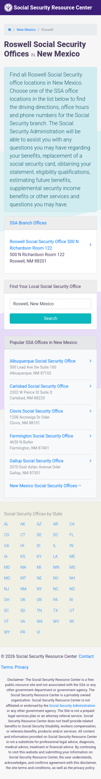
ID (38, 545)
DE (39, 535)
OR (39, 600)
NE (39, 578)
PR (22, 632)
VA (22, 621)
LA (55, 556)
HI (22, 545)
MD (6, 567)
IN (71, 545)
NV (55, 578)
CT (22, 535)
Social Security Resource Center (48, 8)
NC (55, 589)
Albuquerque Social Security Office (50, 361)
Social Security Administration (72, 706)
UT (71, 610)
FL (71, 535)
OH (6, 600)
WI (71, 621)
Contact (86, 656)
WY (6, 632)
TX (55, 610)
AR (55, 524)
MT (23, 578)
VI (38, 632)
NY (39, 589)
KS (22, 556)
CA (71, 524)
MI (39, 567)
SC (6, 610)
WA (39, 621)
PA (55, 600)
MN (55, 567)
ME (72, 556)
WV (55, 621)
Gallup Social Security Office (50, 461)
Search (50, 318)
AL (6, 524)
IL (54, 545)
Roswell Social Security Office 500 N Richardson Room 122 (50, 245)
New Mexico (26, 30)
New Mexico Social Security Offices (45, 485)
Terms (7, 667)
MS (72, 567)
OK (23, 600)
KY (39, 556)
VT (6, 621)
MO (6, 578)
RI (71, 600)
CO (6, 535)
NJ (6, 589)
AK (22, 524)
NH (72, 578)
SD (22, 610)
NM (23, 589)
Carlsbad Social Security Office (50, 386)
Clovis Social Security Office (50, 411)
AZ (39, 524)
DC (55, 535)
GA (6, 545)
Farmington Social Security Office (50, 436)
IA (6, 556)
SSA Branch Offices (28, 223)
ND (72, 589)
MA (23, 567)
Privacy (22, 667)
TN (39, 610)
